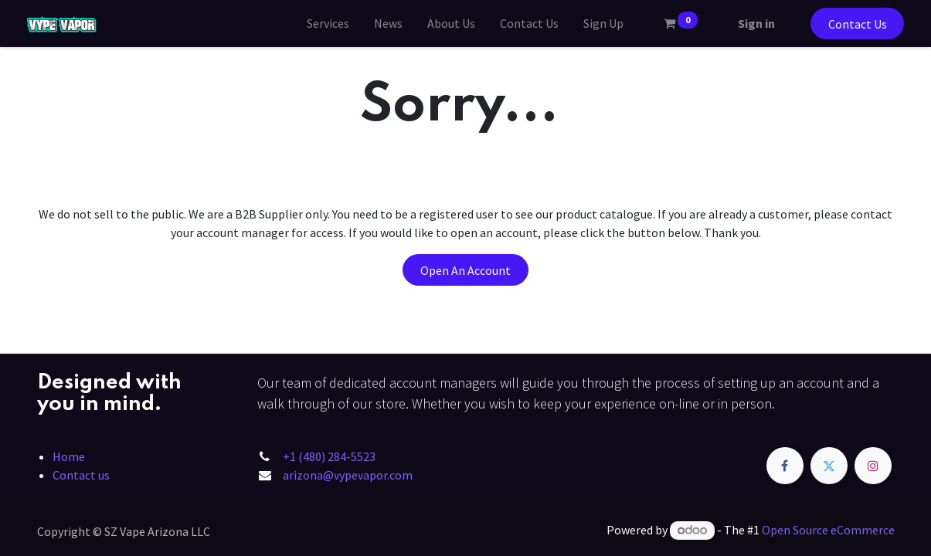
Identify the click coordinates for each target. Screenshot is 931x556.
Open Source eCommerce (828, 529)
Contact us (81, 475)
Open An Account (465, 270)
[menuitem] (318, 23)
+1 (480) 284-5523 (329, 456)
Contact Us (847, 24)
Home (69, 456)
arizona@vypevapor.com (348, 475)
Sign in (746, 23)
